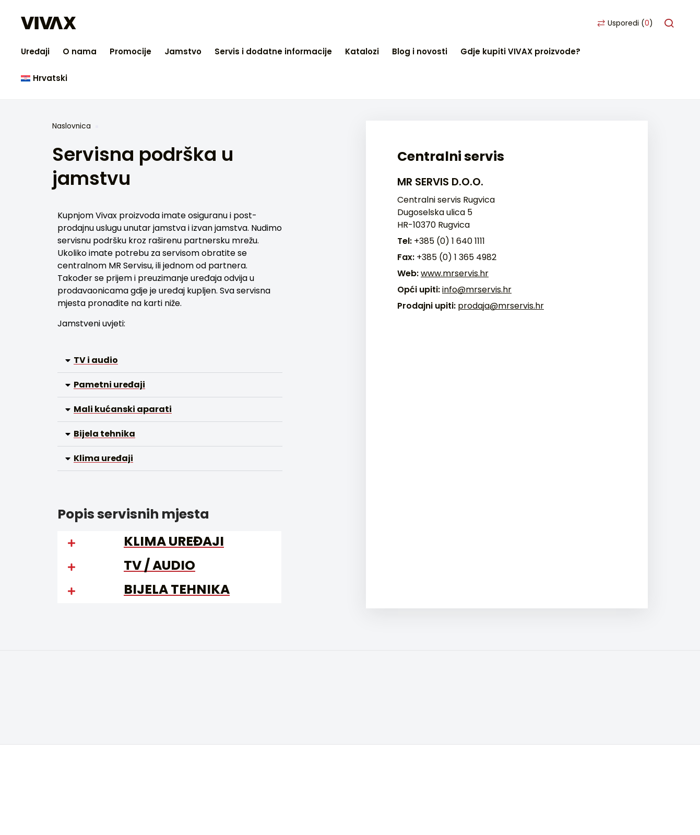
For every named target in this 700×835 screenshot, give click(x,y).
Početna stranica (87, 638)
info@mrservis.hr (477, 236)
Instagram (90, 796)
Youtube (116, 796)
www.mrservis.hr (455, 220)
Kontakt (68, 669)
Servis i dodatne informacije (370, 23)
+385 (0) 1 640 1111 (449, 188)
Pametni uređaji (109, 331)
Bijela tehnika (104, 380)
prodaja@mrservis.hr (501, 252)
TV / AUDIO (159, 512)
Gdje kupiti (73, 654)
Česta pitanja (79, 685)
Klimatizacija (261, 685)
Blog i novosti (516, 23)
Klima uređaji (103, 405)
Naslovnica (71, 72)
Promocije (227, 23)
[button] (169, 307)
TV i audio (96, 307)
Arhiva (249, 716)
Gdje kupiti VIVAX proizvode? (617, 23)
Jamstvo (280, 23)
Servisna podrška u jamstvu (108, 701)
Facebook (65, 796)
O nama (177, 23)
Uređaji (132, 23)
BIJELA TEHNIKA (177, 536)
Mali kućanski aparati (123, 356)
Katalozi (459, 23)
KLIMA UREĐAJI (174, 488)
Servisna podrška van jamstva (113, 716)
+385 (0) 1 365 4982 (456, 204)
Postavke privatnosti (94, 763)
